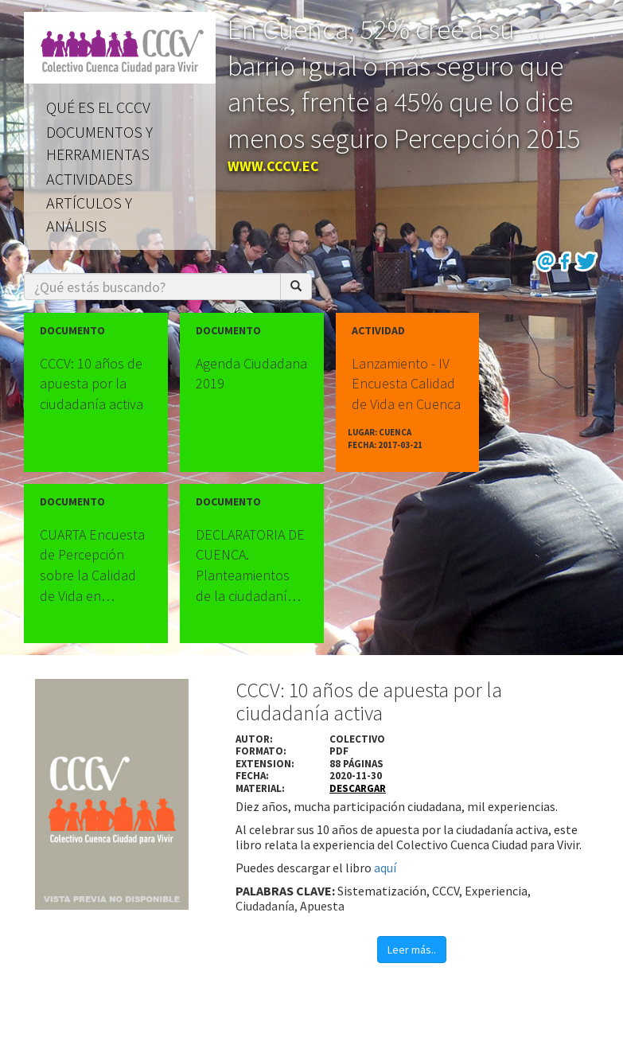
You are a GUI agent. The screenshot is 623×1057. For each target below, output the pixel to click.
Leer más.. (411, 949)
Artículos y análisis (89, 214)
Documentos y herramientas (99, 143)
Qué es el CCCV (98, 107)
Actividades (89, 179)
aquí (385, 868)
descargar (357, 788)
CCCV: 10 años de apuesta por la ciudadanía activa (369, 701)
